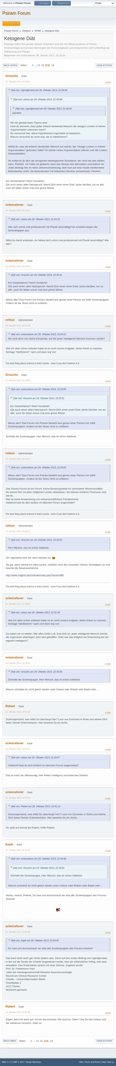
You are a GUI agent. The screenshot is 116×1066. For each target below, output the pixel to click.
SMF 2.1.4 (6, 1062)
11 (38, 65)
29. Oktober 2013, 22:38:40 (17, 604)
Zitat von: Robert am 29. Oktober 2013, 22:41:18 (35, 806)
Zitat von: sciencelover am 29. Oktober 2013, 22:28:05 (38, 389)
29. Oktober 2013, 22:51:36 (17, 1012)
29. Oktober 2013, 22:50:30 (17, 932)
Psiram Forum (16, 13)
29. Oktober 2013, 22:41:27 (17, 749)
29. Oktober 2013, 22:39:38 (17, 663)
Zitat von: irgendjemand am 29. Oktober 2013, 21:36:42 (43, 108)
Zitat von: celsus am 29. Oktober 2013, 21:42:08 (37, 99)
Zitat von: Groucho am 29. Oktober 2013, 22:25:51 (36, 275)
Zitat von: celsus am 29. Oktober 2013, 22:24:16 (35, 219)
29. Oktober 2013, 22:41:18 (17, 712)
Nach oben (9, 1041)
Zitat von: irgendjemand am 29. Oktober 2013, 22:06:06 (39, 90)
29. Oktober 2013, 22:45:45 (17, 850)
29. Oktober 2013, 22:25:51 (17, 81)
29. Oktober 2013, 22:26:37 (17, 210)
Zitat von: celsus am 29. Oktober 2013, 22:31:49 (35, 612)
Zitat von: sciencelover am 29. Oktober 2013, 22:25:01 (38, 334)
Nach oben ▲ (108, 1062)
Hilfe (81, 1062)
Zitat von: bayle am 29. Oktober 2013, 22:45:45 (35, 940)
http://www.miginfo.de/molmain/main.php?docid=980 (35, 575)
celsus (10, 319)
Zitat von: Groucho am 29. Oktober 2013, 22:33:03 (36, 540)
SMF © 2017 (19, 1062)
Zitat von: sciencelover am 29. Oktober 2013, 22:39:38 (38, 858)
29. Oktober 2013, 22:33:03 (17, 380)
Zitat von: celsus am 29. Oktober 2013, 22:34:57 (35, 757)
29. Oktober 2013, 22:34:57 (17, 459)
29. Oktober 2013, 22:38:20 (17, 531)
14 (52, 65)
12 (42, 65)
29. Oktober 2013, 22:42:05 (17, 798)
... (35, 65)
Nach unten (10, 65)
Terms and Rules (92, 1062)
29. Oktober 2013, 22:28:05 (17, 266)
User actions (104, 65)
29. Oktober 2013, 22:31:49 (17, 325)
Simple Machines (33, 1062)
